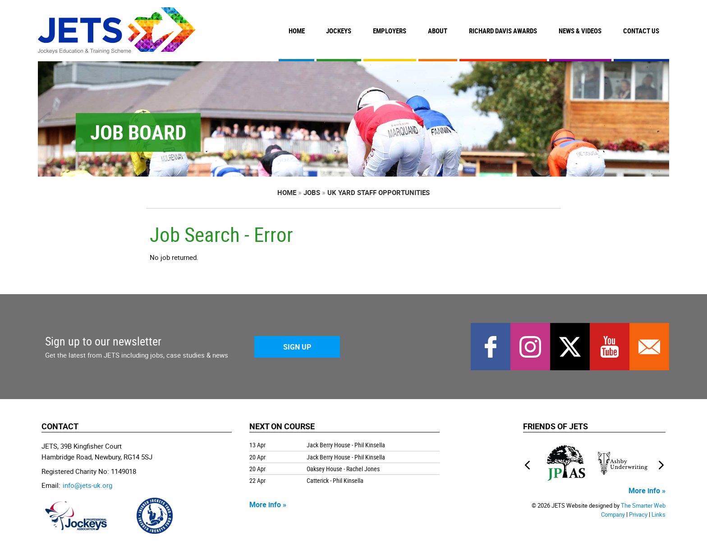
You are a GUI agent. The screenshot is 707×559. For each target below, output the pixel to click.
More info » (267, 504)
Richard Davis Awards (503, 30)
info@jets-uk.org (87, 485)
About (437, 30)
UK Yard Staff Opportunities (378, 192)
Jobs (311, 192)
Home (297, 30)
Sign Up (297, 347)
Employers (389, 30)
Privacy (638, 514)
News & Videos (580, 30)
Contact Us (641, 30)
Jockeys (338, 30)
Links (659, 514)
